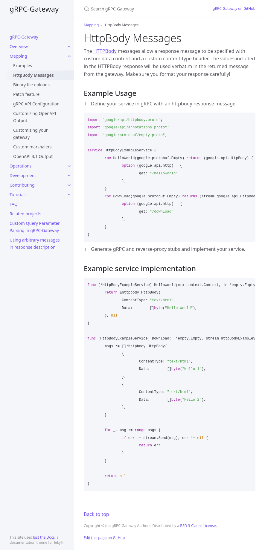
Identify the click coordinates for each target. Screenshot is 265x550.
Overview (19, 46)
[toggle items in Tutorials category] (69, 194)
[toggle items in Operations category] (69, 166)
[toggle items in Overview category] (69, 46)
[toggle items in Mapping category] (69, 56)
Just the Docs (44, 537)
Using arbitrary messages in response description (35, 243)
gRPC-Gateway (34, 9)
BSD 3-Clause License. (198, 525)
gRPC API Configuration (36, 104)
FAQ (14, 204)
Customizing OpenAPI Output (34, 116)
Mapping (18, 56)
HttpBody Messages (33, 75)
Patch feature (26, 94)
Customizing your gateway (30, 133)
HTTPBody (105, 51)
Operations (20, 166)
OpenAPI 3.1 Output (33, 156)
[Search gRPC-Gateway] (141, 9)
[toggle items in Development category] (69, 175)
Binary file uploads (31, 84)
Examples (22, 65)
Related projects (25, 213)
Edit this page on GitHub (104, 537)
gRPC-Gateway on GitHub (234, 8)
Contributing (22, 185)
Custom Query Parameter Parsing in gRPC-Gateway (35, 226)
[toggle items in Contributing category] (69, 185)
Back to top (96, 514)
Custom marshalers (32, 147)
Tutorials (18, 194)
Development (23, 175)
